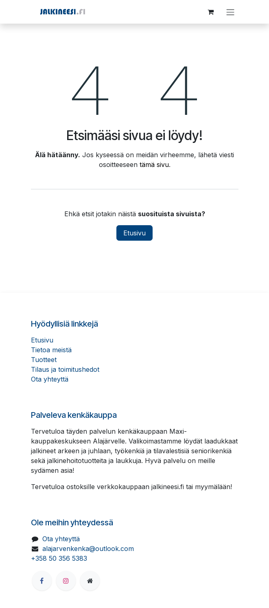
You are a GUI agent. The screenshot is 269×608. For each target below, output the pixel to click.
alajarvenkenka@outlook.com (88, 548)
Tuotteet (44, 360)
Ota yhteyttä (49, 379)
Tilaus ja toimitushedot (65, 369)
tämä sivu (154, 164)
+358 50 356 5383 (59, 558)
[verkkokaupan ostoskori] (211, 12)
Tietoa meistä (51, 350)
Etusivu (134, 233)
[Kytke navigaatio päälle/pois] (230, 11)
